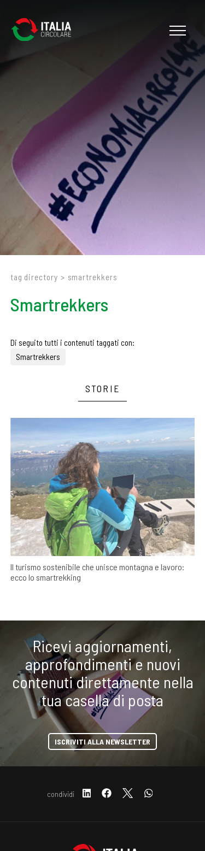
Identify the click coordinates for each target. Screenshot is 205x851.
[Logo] (46, 30)
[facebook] (107, 794)
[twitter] (127, 794)
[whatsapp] (148, 794)
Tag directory (34, 277)
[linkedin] (87, 794)
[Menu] (176, 31)
